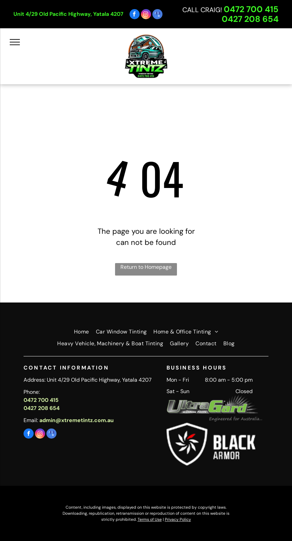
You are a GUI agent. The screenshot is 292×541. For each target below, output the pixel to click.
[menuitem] (82, 332)
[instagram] (146, 15)
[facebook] (135, 15)
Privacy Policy (178, 519)
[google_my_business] (157, 15)
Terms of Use (150, 519)
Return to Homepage (146, 266)
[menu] (15, 42)
